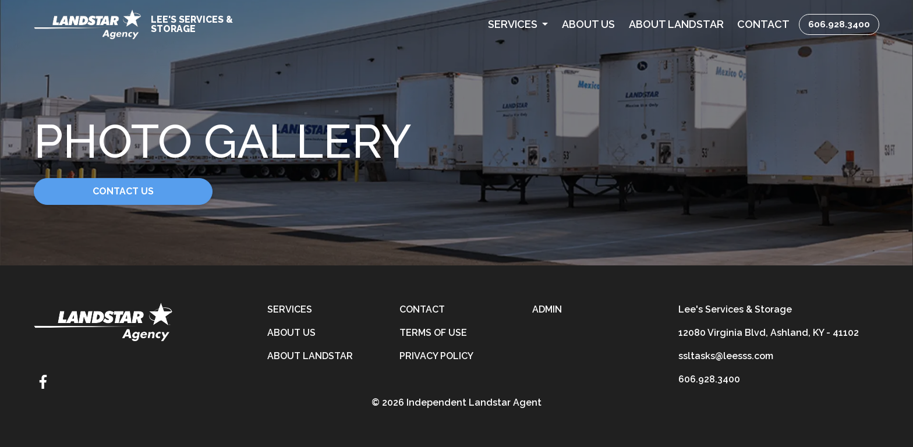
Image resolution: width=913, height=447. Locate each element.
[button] (518, 24)
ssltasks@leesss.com (725, 355)
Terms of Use (433, 332)
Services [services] (289, 309)
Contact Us (123, 191)
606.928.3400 (839, 24)
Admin (547, 309)
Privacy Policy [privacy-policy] (436, 355)
